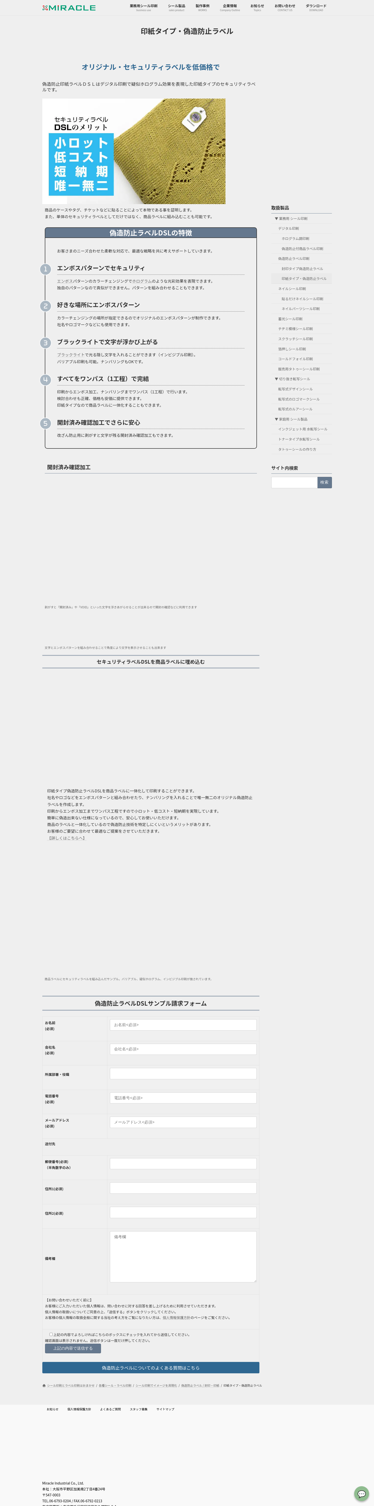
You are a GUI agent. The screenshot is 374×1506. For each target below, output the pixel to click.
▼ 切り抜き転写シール (292, 378)
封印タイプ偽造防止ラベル (302, 268)
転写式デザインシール (295, 388)
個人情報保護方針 (177, 1327)
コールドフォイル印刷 (295, 358)
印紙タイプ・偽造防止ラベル (304, 278)
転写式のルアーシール (295, 408)
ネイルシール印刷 (292, 288)
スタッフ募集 (139, 1419)
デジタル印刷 (288, 228)
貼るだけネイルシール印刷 (302, 298)
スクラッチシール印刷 (295, 338)
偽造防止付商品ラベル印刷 (302, 248)
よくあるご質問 (110, 1419)
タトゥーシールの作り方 (297, 448)
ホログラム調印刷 (295, 238)
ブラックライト (71, 355)
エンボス (65, 281)
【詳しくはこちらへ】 (67, 838)
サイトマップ (165, 1419)
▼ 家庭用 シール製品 (291, 418)
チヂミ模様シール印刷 (295, 328)
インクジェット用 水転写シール (302, 428)
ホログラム (142, 281)
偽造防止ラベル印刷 (293, 258)
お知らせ (53, 1419)
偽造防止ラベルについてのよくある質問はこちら (151, 1377)
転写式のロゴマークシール (299, 398)
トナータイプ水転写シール (299, 439)
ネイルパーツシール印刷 (301, 308)
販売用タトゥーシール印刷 (299, 368)
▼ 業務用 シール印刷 (291, 218)
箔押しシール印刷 (292, 348)
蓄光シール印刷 (290, 318)
